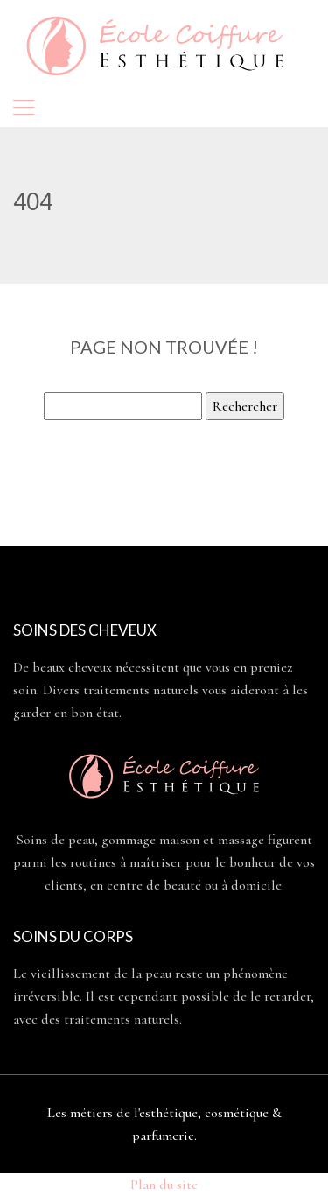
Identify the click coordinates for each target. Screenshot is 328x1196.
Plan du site (164, 1184)
